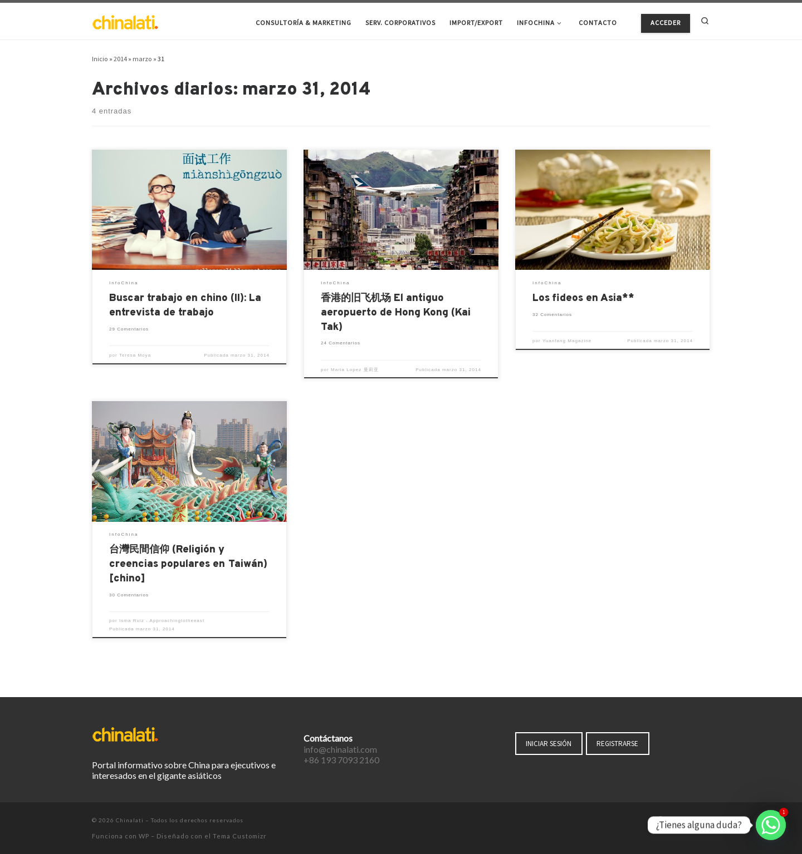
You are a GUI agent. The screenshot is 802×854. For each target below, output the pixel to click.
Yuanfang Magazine (566, 340)
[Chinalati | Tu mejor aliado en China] (125, 21)
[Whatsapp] (771, 825)
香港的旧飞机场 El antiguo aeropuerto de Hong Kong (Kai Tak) (396, 313)
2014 (120, 59)
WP (144, 836)
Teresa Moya (135, 355)
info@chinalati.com (340, 749)
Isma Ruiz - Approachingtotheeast (161, 620)
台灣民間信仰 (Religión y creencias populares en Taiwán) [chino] (188, 564)
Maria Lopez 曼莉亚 (355, 369)
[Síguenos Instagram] (691, 820)
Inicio (100, 59)
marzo (142, 59)
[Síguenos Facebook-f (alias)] (659, 820)
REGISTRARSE (617, 743)
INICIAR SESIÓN (548, 743)
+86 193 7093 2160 (341, 759)
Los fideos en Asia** (583, 298)
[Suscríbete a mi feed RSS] (706, 820)
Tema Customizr (240, 836)
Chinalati (130, 820)
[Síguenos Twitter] (675, 820)
